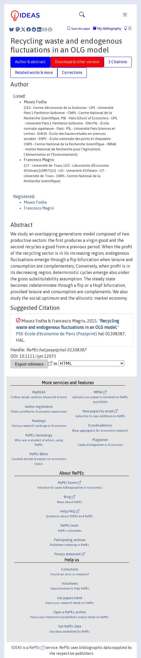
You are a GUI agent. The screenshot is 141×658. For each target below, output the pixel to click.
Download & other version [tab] (77, 62)
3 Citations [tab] (117, 62)
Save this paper (80, 28)
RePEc (37, 647)
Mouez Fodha (35, 202)
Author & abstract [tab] (30, 62)
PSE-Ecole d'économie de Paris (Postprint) (56, 333)
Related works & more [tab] (34, 72)
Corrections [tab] (72, 72)
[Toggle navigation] (82, 15)
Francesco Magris (39, 208)
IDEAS (16, 647)
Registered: (24, 196)
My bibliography (107, 28)
